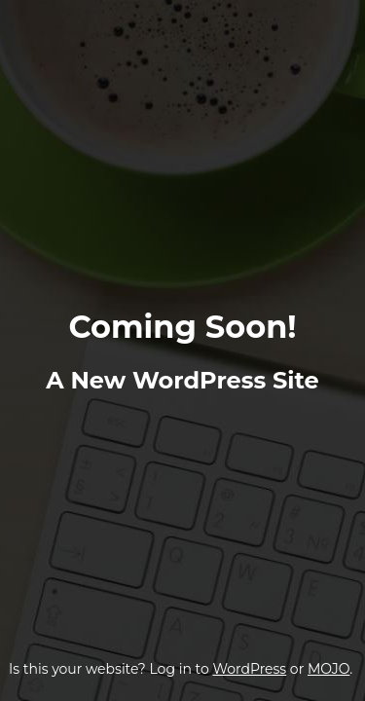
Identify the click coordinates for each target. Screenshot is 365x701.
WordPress (249, 669)
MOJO (328, 669)
